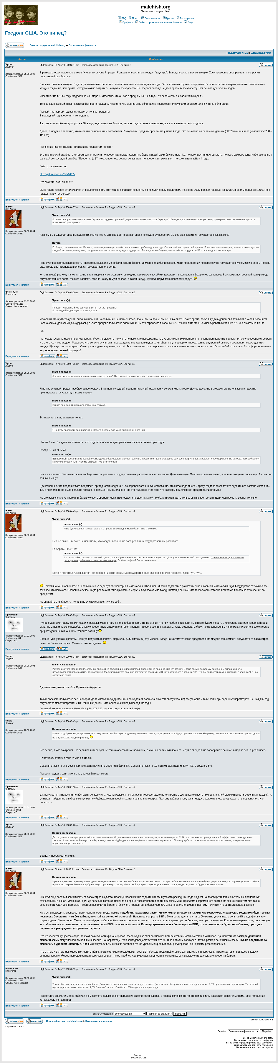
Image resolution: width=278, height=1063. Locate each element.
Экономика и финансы (82, 45)
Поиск (134, 18)
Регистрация (185, 18)
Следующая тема (261, 52)
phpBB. (144, 1057)
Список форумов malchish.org (47, 45)
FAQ (122, 18)
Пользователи (150, 18)
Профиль (126, 22)
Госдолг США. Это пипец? (36, 33)
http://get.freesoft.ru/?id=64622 (57, 174)
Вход (188, 22)
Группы (168, 18)
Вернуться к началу (17, 199)
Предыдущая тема (237, 52)
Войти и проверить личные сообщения (158, 22)
